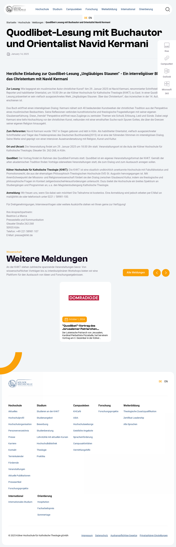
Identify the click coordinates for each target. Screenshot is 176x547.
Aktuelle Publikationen (19, 475)
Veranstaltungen (16, 469)
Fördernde (13, 462)
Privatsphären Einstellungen (154, 535)
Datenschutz (101, 535)
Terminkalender (16, 456)
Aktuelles (12, 411)
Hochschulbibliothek (47, 443)
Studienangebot (45, 418)
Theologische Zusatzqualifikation (139, 411)
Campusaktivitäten (82, 443)
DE (85, 17)
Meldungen (37, 22)
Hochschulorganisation (20, 424)
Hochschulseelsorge (83, 424)
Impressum (87, 535)
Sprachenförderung (83, 437)
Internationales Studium (20, 502)
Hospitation (43, 502)
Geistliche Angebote (83, 430)
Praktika (41, 456)
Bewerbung (42, 424)
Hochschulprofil (16, 418)
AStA (75, 418)
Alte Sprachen (130, 424)
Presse (11, 437)
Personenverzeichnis (18, 430)
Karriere (12, 443)
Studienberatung (45, 430)
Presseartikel (14, 482)
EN (90, 17)
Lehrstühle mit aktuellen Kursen (52, 437)
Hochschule (24, 22)
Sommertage (43, 514)
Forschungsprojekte (18, 488)
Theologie (41, 450)
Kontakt (12, 450)
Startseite (11, 22)
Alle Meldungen (136, 272)
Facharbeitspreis (45, 508)
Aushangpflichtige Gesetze (123, 535)
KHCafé (77, 411)
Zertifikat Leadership (133, 418)
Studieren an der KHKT (48, 411)
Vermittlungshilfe (81, 450)
